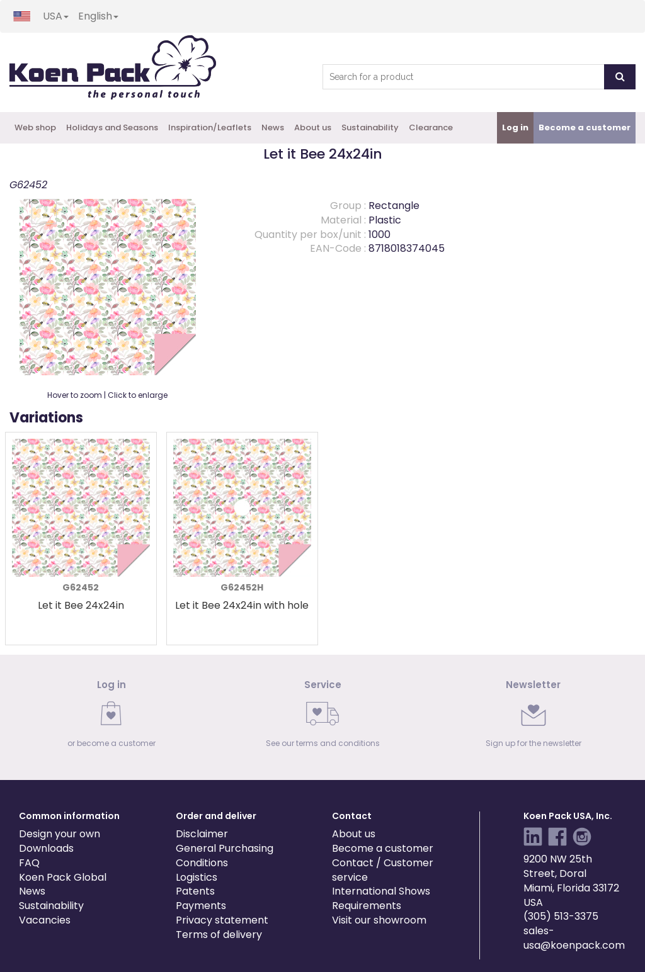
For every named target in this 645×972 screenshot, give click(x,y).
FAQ (29, 863)
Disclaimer (202, 834)
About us (312, 127)
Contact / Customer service (382, 870)
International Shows (381, 891)
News (272, 127)
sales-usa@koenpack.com (574, 938)
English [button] (98, 16)
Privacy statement (222, 920)
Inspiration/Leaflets (209, 127)
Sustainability (370, 127)
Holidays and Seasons (112, 127)
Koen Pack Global (62, 877)
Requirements (366, 905)
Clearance (431, 127)
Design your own (59, 834)
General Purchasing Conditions (224, 855)
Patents (195, 891)
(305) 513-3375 (560, 916)
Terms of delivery (219, 934)
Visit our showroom (379, 920)
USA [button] (56, 16)
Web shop (35, 127)
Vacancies (45, 920)
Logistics (196, 877)
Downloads (46, 848)
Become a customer (382, 848)
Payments (201, 905)
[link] (111, 717)
